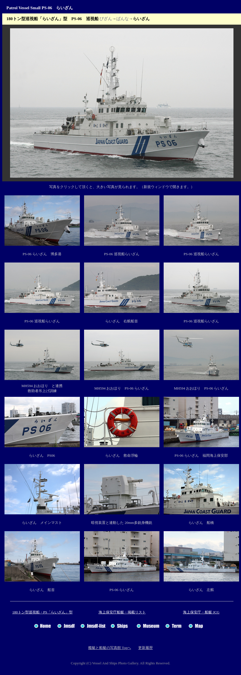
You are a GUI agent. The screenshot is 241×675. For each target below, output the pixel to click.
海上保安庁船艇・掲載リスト (122, 612)
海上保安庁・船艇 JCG (201, 612)
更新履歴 (145, 648)
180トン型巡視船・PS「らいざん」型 (42, 612)
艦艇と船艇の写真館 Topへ (109, 648)
